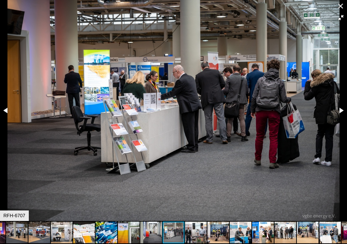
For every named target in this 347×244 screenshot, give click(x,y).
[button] (340, 17)
